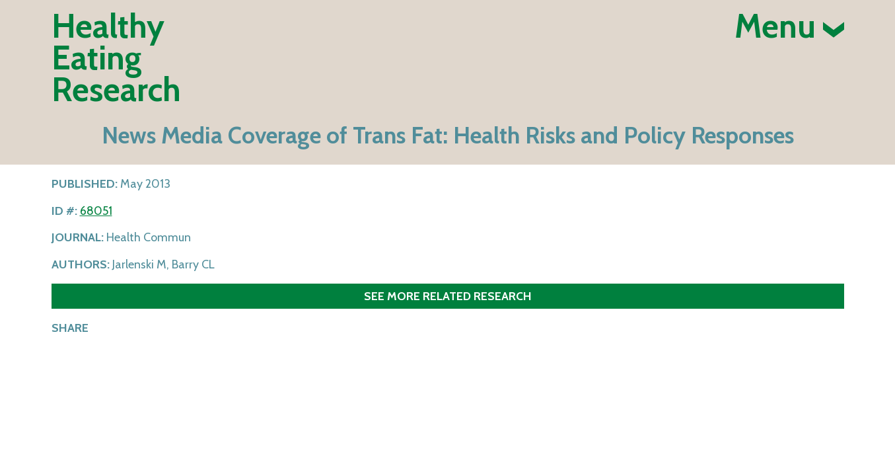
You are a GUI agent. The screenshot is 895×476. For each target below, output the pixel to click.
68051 (96, 211)
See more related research (448, 296)
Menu (789, 26)
